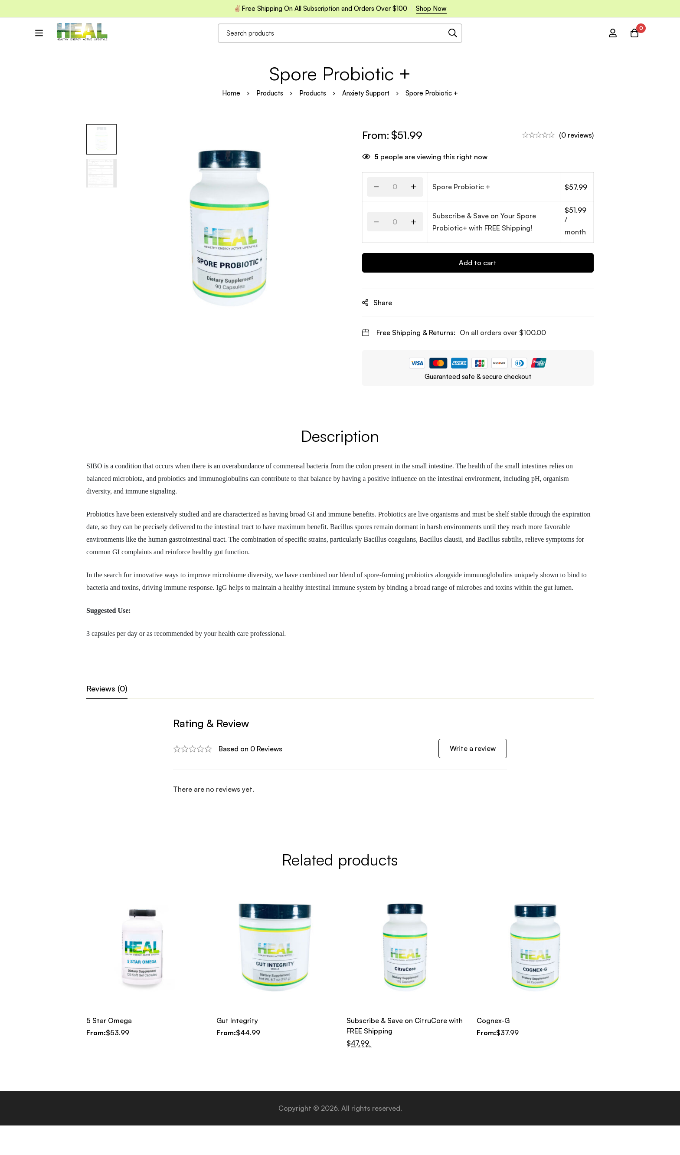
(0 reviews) (576, 178)
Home (231, 137)
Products (269, 137)
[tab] (107, 732)
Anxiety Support (365, 137)
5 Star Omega (109, 1050)
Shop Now (431, 8)
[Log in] (613, 45)
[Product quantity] (397, 230)
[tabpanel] (340, 799)
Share (384, 346)
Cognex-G (493, 1050)
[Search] (477, 45)
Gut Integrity (237, 1050)
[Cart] (634, 45)
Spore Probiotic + (463, 230)
